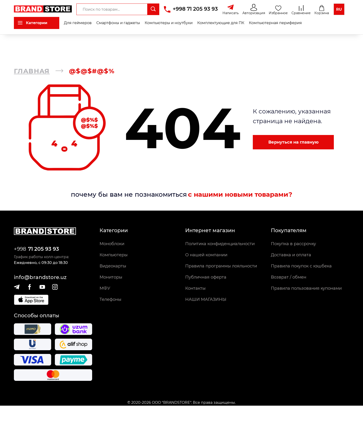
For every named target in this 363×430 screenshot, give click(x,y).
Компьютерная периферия (275, 23)
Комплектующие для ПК (220, 23)
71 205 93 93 (43, 249)
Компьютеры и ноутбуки (169, 23)
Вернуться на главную (293, 142)
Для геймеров (78, 23)
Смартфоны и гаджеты (118, 23)
